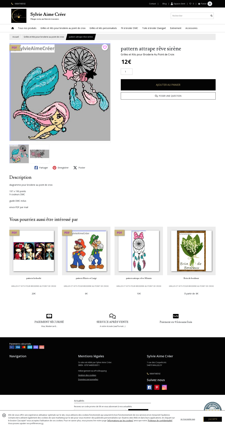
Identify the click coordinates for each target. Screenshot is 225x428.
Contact (152, 3)
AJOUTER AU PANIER (168, 85)
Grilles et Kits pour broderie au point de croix (44, 37)
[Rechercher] (212, 16)
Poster (79, 168)
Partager (41, 168)
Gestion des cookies (87, 375)
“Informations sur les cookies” (120, 420)
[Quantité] (126, 72)
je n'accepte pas (188, 419)
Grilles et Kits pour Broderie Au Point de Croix (147, 54)
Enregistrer (61, 168)
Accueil (15, 37)
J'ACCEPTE (212, 419)
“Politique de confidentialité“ (160, 420)
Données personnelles (88, 379)
